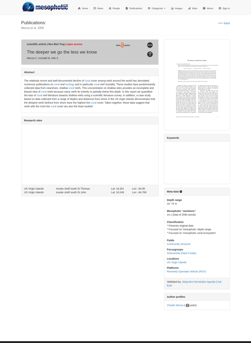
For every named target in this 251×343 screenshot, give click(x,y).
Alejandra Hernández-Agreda (198, 281)
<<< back (224, 23)
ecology (69, 84)
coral (87, 80)
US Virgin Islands (177, 262)
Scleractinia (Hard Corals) (181, 253)
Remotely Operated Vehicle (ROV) (186, 271)
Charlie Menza (175, 305)
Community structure (179, 244)
